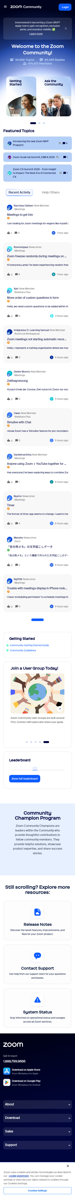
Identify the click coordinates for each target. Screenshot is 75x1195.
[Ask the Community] (56, 96)
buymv (18, 496)
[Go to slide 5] (46, 742)
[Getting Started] (21, 96)
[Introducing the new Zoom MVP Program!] (37, 143)
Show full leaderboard (25, 778)
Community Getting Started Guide (29, 645)
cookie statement (19, 1176)
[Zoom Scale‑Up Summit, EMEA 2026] (36, 157)
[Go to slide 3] (35, 742)
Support (11, 1145)
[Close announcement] (66, 29)
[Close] (68, 1166)
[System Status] (37, 1008)
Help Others (50, 192)
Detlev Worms (22, 371)
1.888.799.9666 (14, 1061)
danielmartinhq (22, 454)
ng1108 (18, 579)
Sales (9, 1131)
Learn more (36, 33)
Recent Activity (19, 192)
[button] (5, 7)
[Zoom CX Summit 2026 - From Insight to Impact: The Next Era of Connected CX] (37, 173)
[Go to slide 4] (40, 742)
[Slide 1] (33, 123)
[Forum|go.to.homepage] (26, 7)
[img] (66, 28)
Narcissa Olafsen (23, 205)
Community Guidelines (23, 650)
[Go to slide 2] (31, 742)
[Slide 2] (39, 123)
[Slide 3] (44, 123)
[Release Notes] (37, 920)
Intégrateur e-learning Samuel (31, 330)
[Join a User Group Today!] (37, 701)
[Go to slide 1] (26, 742)
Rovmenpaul (21, 247)
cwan (17, 413)
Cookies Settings (37, 1190)
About (9, 1104)
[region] (37, 1178)
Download (12, 1118)
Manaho (18, 537)
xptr (16, 288)
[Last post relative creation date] (62, 233)
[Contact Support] (37, 964)
